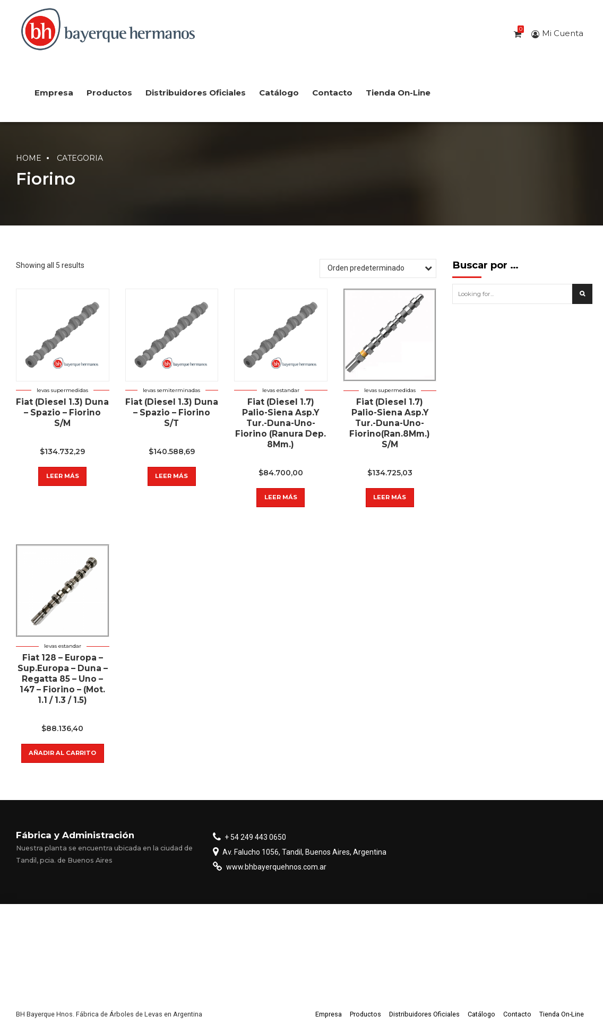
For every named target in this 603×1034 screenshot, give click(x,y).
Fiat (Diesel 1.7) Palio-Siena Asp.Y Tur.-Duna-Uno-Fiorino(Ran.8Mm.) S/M (389, 423)
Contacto (332, 93)
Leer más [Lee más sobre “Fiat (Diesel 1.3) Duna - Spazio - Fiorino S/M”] (62, 476)
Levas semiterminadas (171, 390)
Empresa (54, 93)
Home (28, 158)
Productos (109, 93)
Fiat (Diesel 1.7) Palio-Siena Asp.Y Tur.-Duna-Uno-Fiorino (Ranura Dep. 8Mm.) (280, 423)
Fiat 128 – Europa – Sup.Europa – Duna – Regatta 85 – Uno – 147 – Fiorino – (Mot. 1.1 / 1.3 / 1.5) (63, 679)
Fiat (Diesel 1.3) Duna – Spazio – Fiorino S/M (62, 412)
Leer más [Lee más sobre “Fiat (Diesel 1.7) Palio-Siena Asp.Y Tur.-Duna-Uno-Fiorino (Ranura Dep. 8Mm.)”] (280, 497)
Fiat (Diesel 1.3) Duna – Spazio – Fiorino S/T (171, 412)
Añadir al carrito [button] (62, 753)
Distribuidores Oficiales (195, 93)
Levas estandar (280, 390)
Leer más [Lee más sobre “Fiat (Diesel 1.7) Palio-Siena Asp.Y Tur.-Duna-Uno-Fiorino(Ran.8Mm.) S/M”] (389, 497)
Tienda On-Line (398, 93)
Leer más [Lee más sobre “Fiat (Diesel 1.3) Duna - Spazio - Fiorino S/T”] (171, 476)
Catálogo (279, 93)
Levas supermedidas (62, 390)
